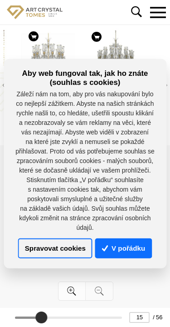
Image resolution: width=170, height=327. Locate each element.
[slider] (41, 317)
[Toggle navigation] (158, 12)
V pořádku (124, 248)
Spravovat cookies (55, 248)
